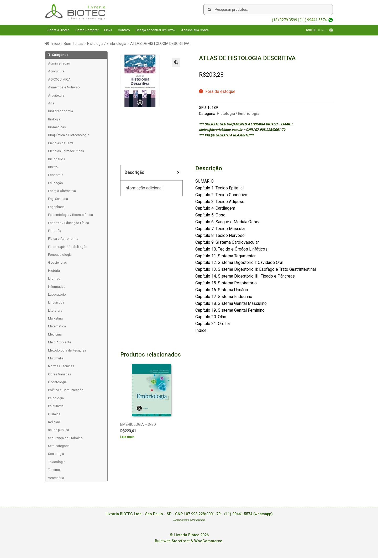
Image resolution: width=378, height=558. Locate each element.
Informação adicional (143, 187)
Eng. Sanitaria (58, 199)
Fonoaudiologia (60, 255)
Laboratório (57, 294)
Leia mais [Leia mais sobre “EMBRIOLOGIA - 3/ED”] (127, 437)
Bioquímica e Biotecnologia (68, 135)
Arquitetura (56, 95)
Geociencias (57, 262)
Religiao (54, 422)
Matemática (57, 326)
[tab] (151, 172)
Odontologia (57, 382)
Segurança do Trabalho (65, 438)
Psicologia (56, 398)
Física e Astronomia (63, 239)
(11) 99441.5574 (313, 20)
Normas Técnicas (61, 366)
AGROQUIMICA (59, 79)
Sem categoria (59, 446)
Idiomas (54, 278)
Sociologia (56, 454)
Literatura (55, 310)
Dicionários (56, 159)
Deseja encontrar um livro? (155, 30)
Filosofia (54, 231)
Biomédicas (73, 43)
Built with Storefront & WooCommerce (188, 541)
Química (54, 414)
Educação (55, 183)
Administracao (59, 63)
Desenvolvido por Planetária (189, 519)
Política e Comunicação (65, 390)
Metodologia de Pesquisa (67, 350)
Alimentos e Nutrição (64, 87)
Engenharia (56, 207)
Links (108, 30)
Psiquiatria (56, 406)
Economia (55, 175)
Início (55, 43)
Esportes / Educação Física (68, 223)
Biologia (54, 119)
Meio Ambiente (59, 342)
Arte (51, 103)
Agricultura (56, 71)
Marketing (55, 318)
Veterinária (56, 478)
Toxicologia (56, 462)
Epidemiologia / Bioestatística (70, 215)
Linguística (56, 302)
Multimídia (56, 358)
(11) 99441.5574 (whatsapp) (248, 514)
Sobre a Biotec (59, 30)
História (54, 271)
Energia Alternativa (62, 191)
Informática (56, 287)
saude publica (58, 430)
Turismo (54, 470)
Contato (124, 30)
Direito (53, 167)
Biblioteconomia (60, 111)
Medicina (55, 334)
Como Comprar (86, 30)
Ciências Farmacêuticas (66, 151)
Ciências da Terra (61, 143)
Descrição (134, 172)
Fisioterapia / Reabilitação (67, 247)
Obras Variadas (59, 374)
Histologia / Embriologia (106, 43)
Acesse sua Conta (195, 30)
